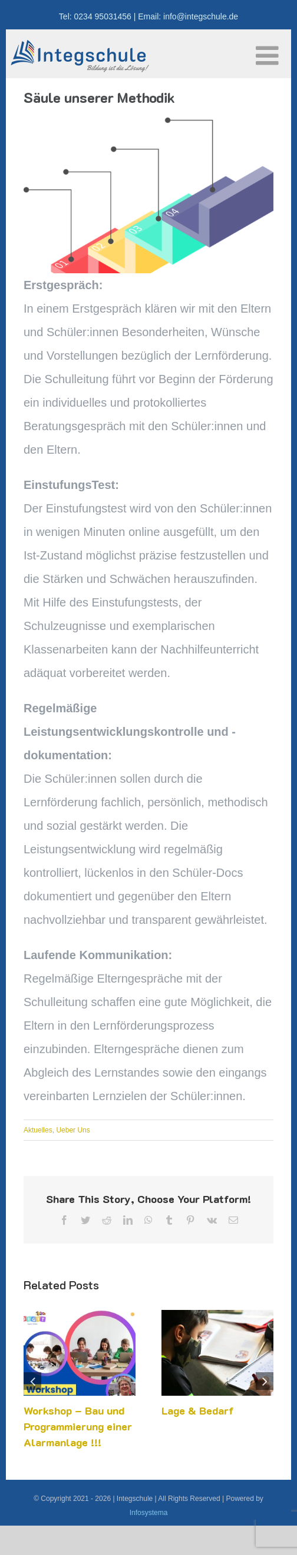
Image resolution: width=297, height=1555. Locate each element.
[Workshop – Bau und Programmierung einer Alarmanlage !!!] (80, 1316)
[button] (32, 1381)
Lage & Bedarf (197, 1410)
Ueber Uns (73, 1130)
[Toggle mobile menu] (269, 55)
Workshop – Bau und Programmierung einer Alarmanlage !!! (78, 1426)
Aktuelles (38, 1130)
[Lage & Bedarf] (217, 1316)
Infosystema (149, 1513)
